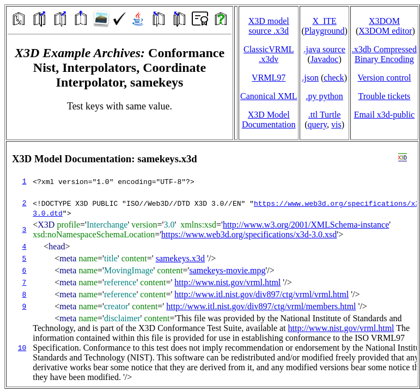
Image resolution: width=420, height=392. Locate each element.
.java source (324, 49)
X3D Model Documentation (269, 119)
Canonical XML (268, 96)
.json (310, 77)
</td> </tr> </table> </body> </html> (212, 264)
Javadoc (325, 59)
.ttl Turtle (324, 114)
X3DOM (384, 21)
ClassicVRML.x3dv (269, 54)
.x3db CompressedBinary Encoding (384, 54)
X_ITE (324, 21)
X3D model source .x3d (268, 25)
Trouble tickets (384, 96)
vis (336, 124)
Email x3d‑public (384, 114)
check (334, 77)
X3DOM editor (385, 30)
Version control (384, 77)
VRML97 (268, 77)
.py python (324, 96)
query (317, 124)
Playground (325, 30)
